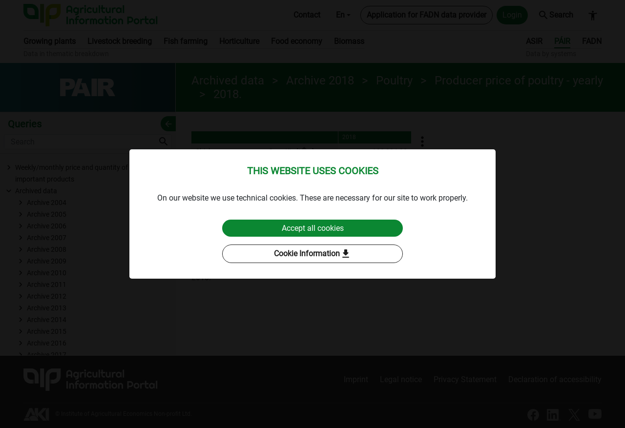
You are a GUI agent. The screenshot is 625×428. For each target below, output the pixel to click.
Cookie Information (313, 254)
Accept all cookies (313, 228)
